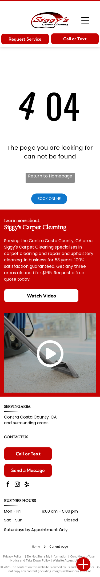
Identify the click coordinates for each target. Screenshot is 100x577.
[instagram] (17, 485)
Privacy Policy (12, 556)
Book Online (49, 198)
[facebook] (8, 485)
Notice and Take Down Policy (30, 560)
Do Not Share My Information (47, 556)
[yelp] (27, 485)
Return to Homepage (50, 176)
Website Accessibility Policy (71, 560)
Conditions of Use (82, 556)
